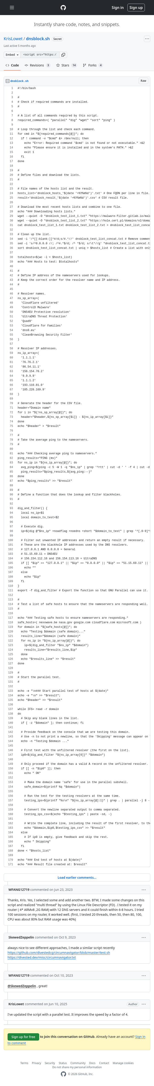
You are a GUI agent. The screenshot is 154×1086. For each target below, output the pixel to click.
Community (77, 1063)
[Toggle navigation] (12, 8)
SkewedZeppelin (21, 937)
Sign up (136, 7)
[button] (63, 55)
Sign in (118, 7)
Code (12, 65)
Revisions (38, 65)
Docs (92, 1063)
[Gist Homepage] (63, 7)
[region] (77, 476)
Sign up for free (23, 1037)
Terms (24, 1063)
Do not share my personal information (77, 1067)
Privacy (36, 1063)
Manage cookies (123, 1063)
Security (50, 1063)
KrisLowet (13, 38)
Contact (104, 1063)
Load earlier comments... (77, 877)
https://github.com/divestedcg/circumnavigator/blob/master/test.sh (59, 952)
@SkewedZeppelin (22, 986)
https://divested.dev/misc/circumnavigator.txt (42, 957)
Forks (93, 65)
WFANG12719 (18, 889)
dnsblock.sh (38, 38)
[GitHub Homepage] (63, 1074)
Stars (66, 65)
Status (63, 1063)
